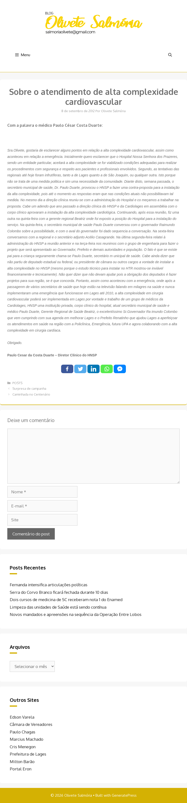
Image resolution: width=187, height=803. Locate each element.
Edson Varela (22, 717)
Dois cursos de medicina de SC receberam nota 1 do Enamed (66, 599)
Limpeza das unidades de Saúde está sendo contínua (58, 607)
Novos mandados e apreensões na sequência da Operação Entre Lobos (75, 614)
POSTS (17, 383)
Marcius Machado (26, 739)
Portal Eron (20, 768)
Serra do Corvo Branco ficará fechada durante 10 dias (59, 592)
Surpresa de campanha (29, 388)
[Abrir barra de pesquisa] (170, 55)
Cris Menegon (23, 746)
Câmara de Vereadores (31, 724)
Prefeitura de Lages (28, 754)
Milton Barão (22, 761)
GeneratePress (124, 795)
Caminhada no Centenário (31, 394)
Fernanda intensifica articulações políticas (48, 584)
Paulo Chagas (22, 731)
